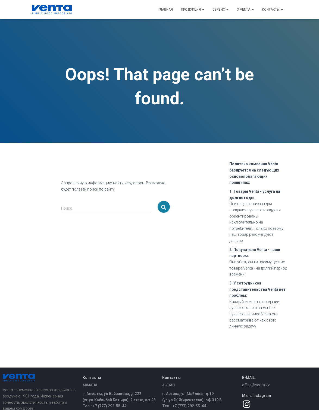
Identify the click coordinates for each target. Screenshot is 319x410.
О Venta (245, 9)
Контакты (272, 9)
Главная (165, 9)
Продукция (192, 9)
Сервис (220, 9)
